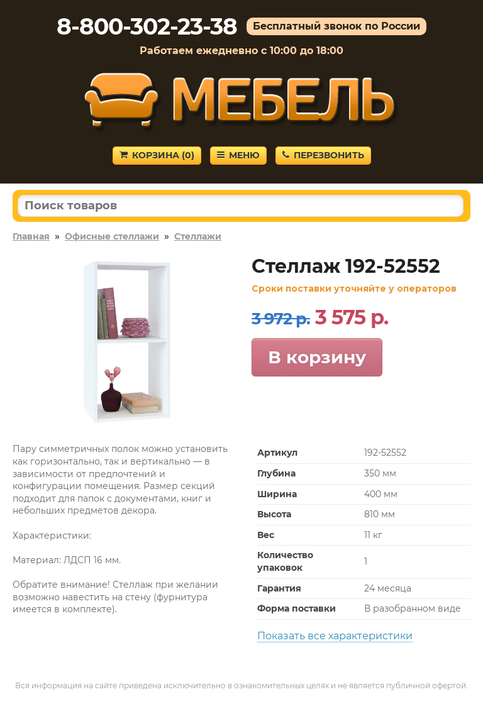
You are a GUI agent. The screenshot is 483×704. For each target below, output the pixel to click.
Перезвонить (323, 155)
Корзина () (156, 155)
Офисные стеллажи (112, 236)
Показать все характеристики (335, 636)
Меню (238, 155)
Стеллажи (197, 236)
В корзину (317, 357)
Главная (31, 236)
